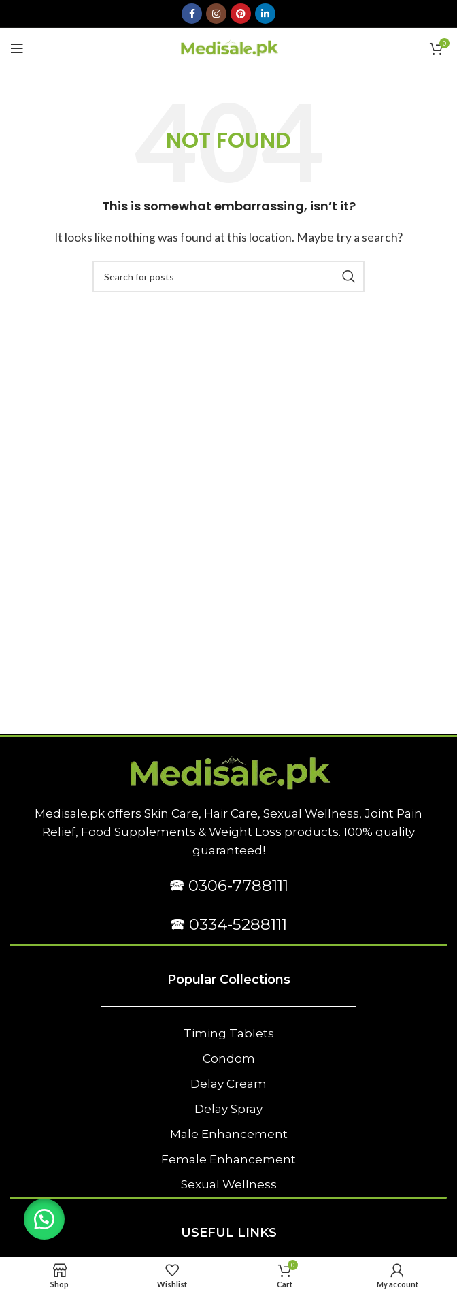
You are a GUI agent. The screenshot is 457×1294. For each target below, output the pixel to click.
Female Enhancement (228, 1159)
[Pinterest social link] (241, 13)
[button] (44, 1219)
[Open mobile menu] (17, 48)
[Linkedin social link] (265, 13)
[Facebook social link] (192, 13)
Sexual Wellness (229, 1184)
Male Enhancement (229, 1134)
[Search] (228, 276)
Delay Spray (228, 1109)
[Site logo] (229, 46)
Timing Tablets (229, 1033)
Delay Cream (228, 1083)
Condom (229, 1058)
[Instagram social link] (216, 13)
